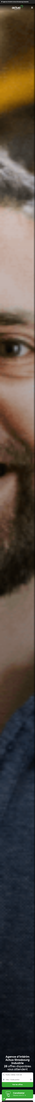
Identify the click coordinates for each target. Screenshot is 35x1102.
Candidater (22, 1094)
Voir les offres (17, 1084)
